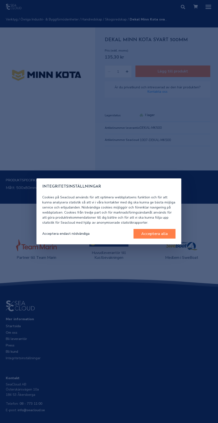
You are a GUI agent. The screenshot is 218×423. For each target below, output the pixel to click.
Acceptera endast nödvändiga (66, 233)
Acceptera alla (154, 233)
